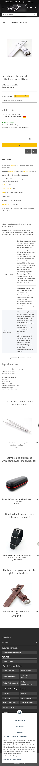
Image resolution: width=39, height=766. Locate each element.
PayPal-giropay (26, 670)
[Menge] (16, 139)
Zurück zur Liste (8, 22)
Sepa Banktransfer (27, 702)
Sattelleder (11, 171)
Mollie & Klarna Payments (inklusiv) (15, 689)
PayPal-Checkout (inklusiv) (12, 666)
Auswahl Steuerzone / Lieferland (14, 117)
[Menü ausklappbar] (3, 7)
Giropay (23, 693)
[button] (27, 8)
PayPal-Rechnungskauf (10, 683)
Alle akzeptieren (20, 720)
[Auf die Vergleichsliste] (28, 151)
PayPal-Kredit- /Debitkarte (25, 676)
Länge (3, 192)
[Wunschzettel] (31, 8)
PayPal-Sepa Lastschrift (10, 676)
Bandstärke (5, 204)
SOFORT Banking (8, 707)
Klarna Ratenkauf (26, 698)
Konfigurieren (19, 726)
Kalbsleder (26, 171)
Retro (13, 165)
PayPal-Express (8, 661)
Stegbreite (5, 185)
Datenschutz (17, 760)
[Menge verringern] (4, 139)
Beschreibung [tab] (6, 159)
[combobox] (19, 100)
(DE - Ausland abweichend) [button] (22, 127)
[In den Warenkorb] (3, 29)
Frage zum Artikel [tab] (21, 159)
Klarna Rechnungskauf (10, 702)
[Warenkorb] (35, 8)
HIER (21, 351)
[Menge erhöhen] (35, 139)
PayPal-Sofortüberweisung (27, 683)
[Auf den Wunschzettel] (34, 151)
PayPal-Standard (8, 670)
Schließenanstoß (7, 189)
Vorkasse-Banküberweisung (12, 653)
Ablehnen (20, 732)
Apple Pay (6, 693)
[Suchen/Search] (17, 14)
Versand (17, 114)
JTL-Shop (22, 763)
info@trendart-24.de (26, 2)
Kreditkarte (6, 698)
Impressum (7, 760)
